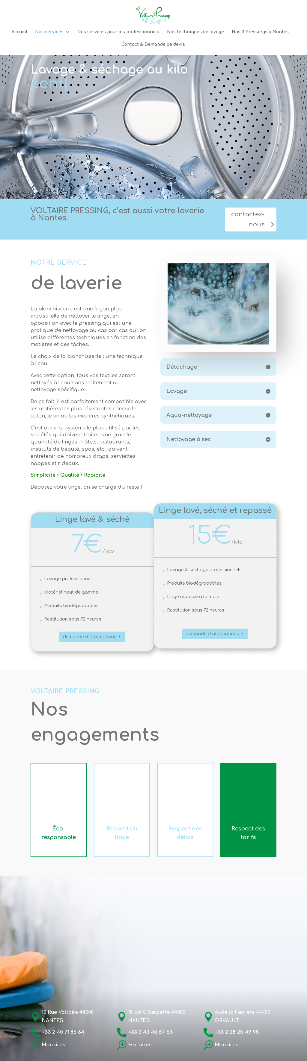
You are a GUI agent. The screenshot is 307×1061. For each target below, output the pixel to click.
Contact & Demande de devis (153, 44)
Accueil (19, 32)
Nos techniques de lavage (195, 32)
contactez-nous (247, 219)
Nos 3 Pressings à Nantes (260, 32)
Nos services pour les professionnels (118, 32)
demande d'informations (89, 637)
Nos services (49, 32)
